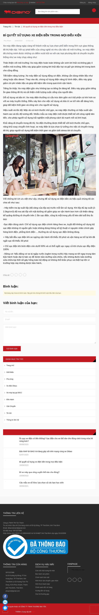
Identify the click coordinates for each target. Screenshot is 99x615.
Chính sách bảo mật (42, 577)
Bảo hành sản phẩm (42, 574)
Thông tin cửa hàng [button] (15, 564)
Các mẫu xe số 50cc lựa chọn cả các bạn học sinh (41, 482)
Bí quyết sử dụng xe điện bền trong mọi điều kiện (40, 462)
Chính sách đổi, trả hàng (43, 587)
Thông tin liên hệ (12, 420)
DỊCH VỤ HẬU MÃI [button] (44, 564)
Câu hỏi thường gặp (42, 594)
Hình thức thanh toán (42, 584)
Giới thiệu (10, 372)
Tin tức (9, 413)
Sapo (33, 612)
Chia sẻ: (6, 275)
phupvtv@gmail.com (13, 591)
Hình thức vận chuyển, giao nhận (46, 581)
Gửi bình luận (11, 349)
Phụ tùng (9, 379)
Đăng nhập (92, 2)
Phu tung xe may (78, 570)
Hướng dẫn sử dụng (42, 591)
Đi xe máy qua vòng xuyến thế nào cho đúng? (39, 472)
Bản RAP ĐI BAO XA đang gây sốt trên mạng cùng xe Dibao (45, 451)
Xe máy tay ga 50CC (14, 393)
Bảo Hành (10, 399)
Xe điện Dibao (11, 386)
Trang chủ (10, 365)
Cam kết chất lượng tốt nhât (45, 571)
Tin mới (9, 432)
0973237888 (40, 2)
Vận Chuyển (11, 406)
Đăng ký (83, 2)
